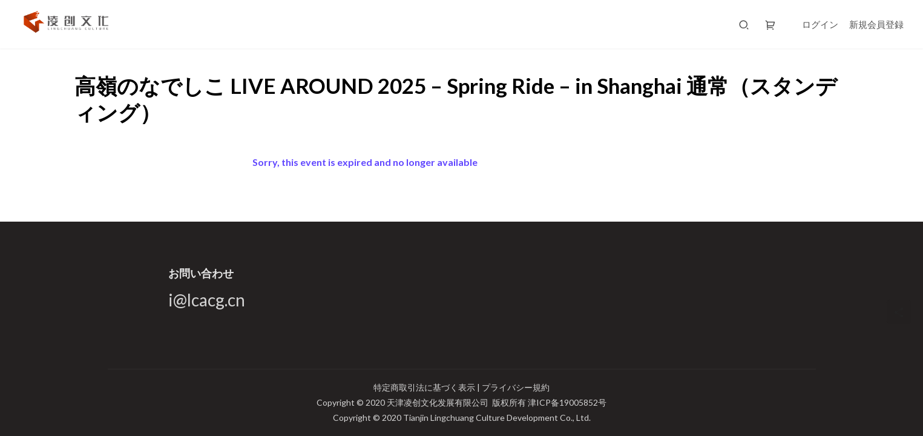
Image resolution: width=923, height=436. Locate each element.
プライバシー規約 (516, 387)
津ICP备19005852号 (567, 402)
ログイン (820, 24)
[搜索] (743, 24)
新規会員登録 (876, 24)
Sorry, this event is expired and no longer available (365, 162)
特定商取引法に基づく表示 (425, 387)
